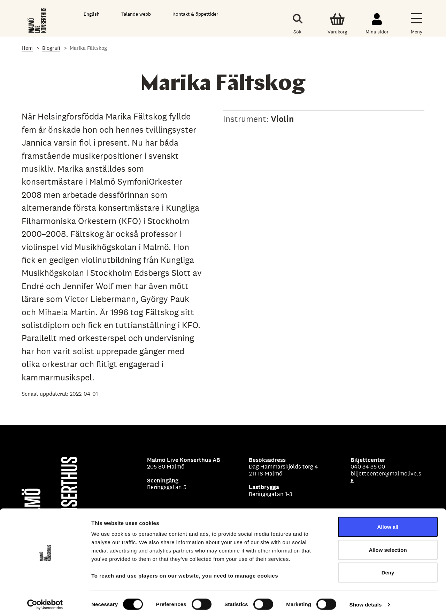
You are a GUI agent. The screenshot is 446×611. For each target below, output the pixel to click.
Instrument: (247, 118)
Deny (388, 565)
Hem (27, 48)
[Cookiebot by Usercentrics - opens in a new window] (45, 597)
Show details (365, 597)
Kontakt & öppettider (195, 14)
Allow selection (388, 543)
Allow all (388, 520)
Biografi (51, 48)
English (92, 14)
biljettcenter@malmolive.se (386, 477)
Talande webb (136, 14)
